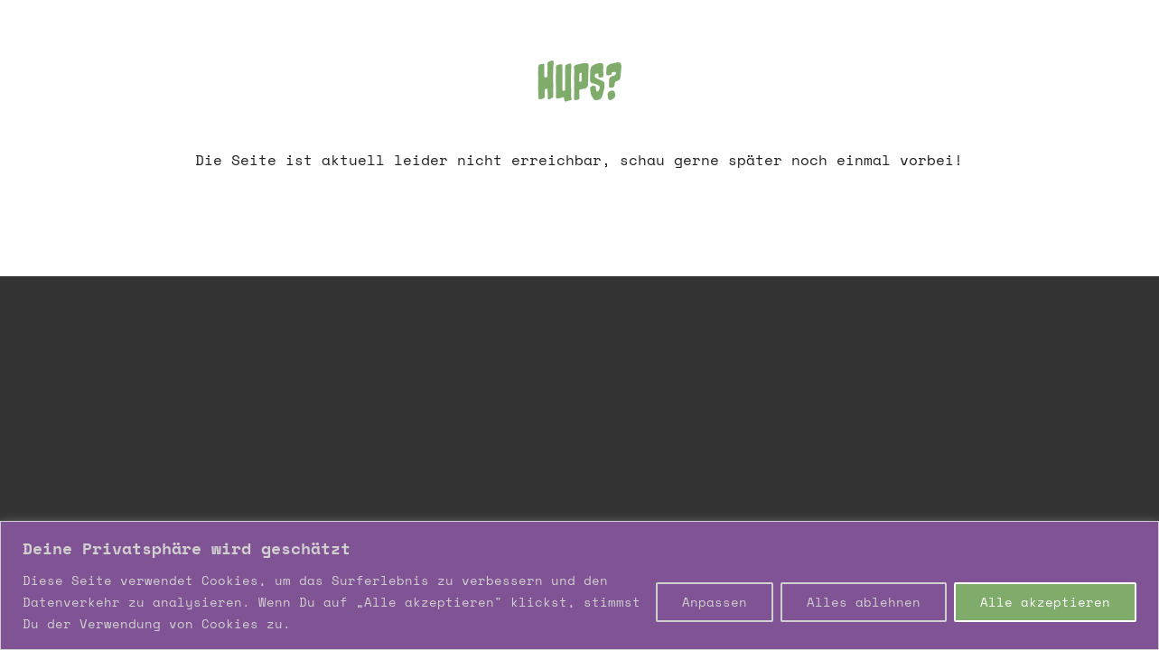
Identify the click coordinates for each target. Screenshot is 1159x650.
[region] (579, 585)
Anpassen (714, 601)
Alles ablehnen (864, 601)
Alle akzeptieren (1045, 601)
